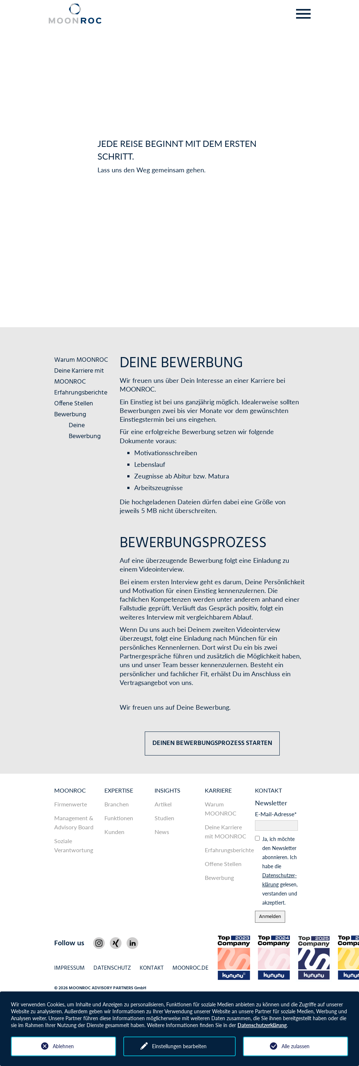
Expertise (118, 790)
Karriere (218, 790)
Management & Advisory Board (73, 822)
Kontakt (268, 790)
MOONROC (70, 790)
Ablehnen (63, 1046)
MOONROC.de (190, 968)
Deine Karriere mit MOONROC (79, 376)
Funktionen (118, 817)
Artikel (163, 804)
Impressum (69, 968)
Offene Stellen (73, 403)
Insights (167, 790)
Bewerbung (70, 414)
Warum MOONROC (81, 360)
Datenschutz (112, 968)
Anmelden (270, 917)
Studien (164, 817)
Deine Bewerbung (85, 431)
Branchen (116, 804)
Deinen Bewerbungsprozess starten (212, 743)
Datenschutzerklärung (262, 1025)
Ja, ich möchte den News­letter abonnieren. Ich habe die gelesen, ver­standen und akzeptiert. (280, 871)
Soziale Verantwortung (73, 845)
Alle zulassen (296, 1046)
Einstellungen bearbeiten (179, 1046)
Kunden (114, 831)
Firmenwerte (70, 804)
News (162, 831)
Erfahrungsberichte (80, 393)
